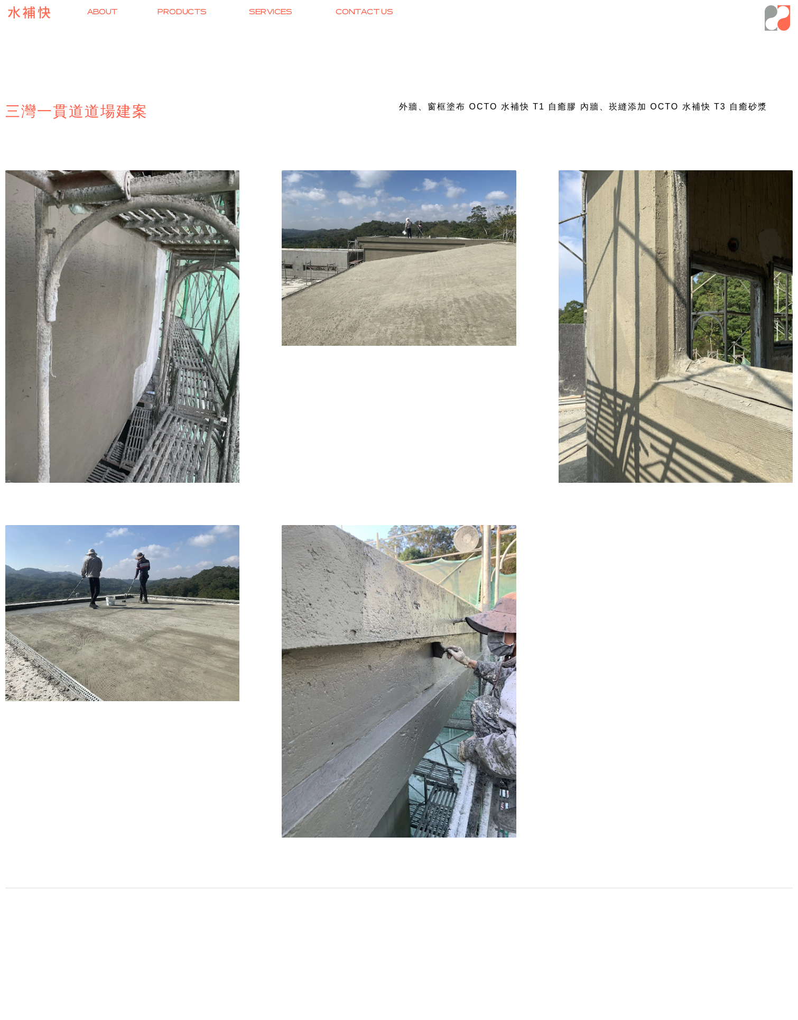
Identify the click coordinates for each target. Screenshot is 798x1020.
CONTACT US (364, 11)
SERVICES (271, 11)
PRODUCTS (182, 11)
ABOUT (102, 11)
